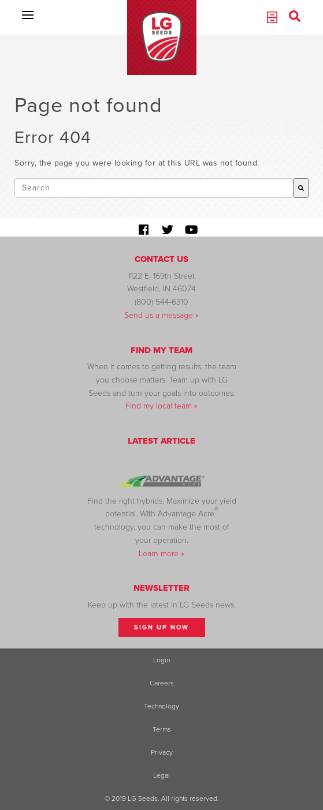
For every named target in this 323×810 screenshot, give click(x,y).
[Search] (301, 188)
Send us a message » (161, 315)
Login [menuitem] (161, 660)
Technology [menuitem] (161, 706)
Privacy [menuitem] (162, 752)
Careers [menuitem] (162, 683)
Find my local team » (161, 406)
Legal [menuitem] (161, 775)
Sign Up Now (161, 627)
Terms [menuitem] (162, 729)
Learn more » (161, 553)
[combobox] (154, 188)
